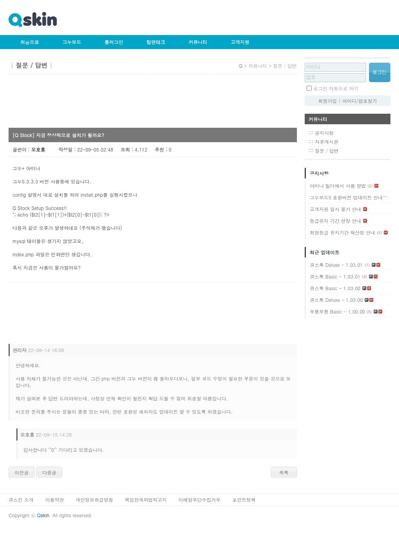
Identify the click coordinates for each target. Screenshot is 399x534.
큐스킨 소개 (21, 499)
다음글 (49, 472)
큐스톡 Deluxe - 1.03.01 (336, 264)
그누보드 (71, 42)
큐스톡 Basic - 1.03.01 (335, 276)
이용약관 (54, 499)
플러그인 (113, 42)
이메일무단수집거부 (199, 499)
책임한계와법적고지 (146, 499)
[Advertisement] (150, 103)
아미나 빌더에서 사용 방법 (338, 185)
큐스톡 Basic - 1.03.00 (335, 288)
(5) (369, 311)
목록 (284, 472)
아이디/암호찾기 (360, 100)
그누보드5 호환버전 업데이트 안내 (346, 197)
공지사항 (324, 132)
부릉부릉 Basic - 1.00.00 (337, 311)
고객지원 (240, 42)
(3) (364, 276)
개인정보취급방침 (94, 499)
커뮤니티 (198, 42)
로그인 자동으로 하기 (335, 88)
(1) (386, 197)
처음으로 (29, 42)
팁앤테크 (156, 42)
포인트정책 (244, 499)
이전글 (22, 472)
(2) (370, 186)
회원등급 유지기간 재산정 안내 (342, 232)
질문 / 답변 (327, 150)
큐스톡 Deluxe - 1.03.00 (336, 299)
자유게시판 (326, 141)
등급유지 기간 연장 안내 (335, 220)
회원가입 (327, 100)
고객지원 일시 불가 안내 (335, 209)
